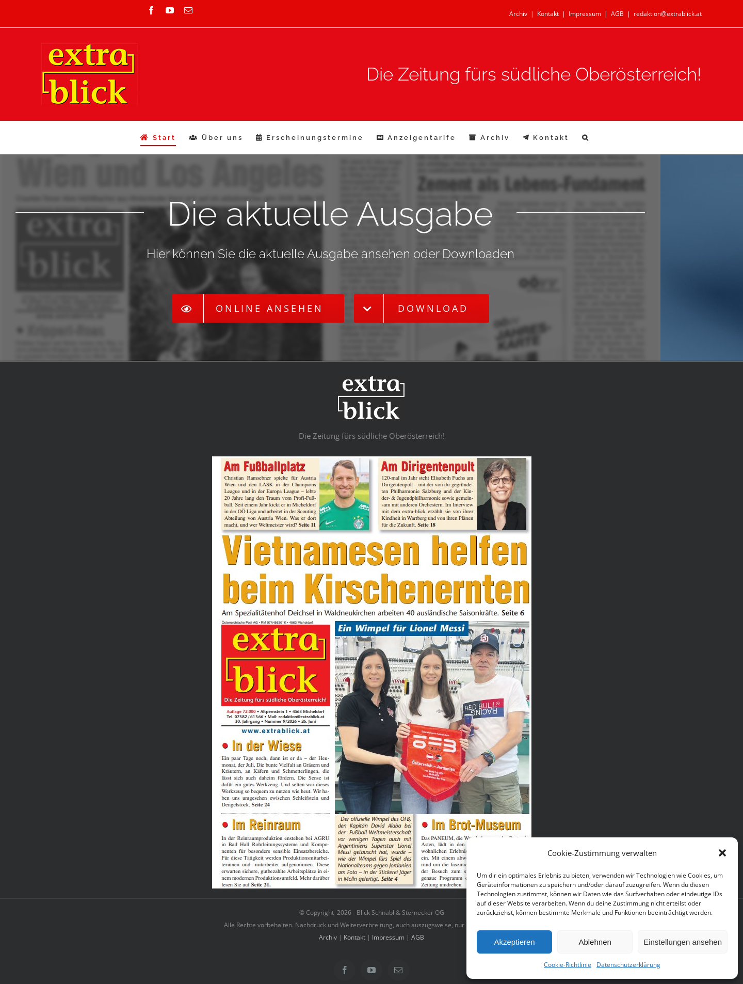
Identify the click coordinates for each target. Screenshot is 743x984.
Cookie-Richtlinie (567, 964)
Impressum (585, 13)
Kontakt (548, 13)
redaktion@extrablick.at (668, 13)
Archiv (518, 13)
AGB (617, 13)
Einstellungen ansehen (682, 942)
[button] (722, 853)
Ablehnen (594, 942)
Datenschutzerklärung (628, 964)
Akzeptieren (514, 942)
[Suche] (586, 137)
